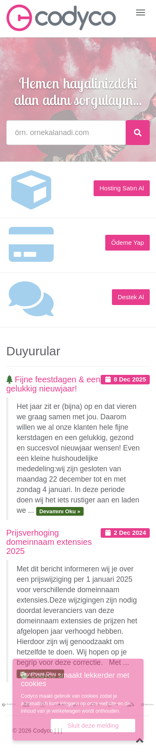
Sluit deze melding (93, 725)
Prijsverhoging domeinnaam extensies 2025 (49, 542)
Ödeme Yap (127, 242)
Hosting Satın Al (121, 188)
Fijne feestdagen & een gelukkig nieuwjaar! (53, 384)
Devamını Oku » (60, 511)
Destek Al (131, 296)
